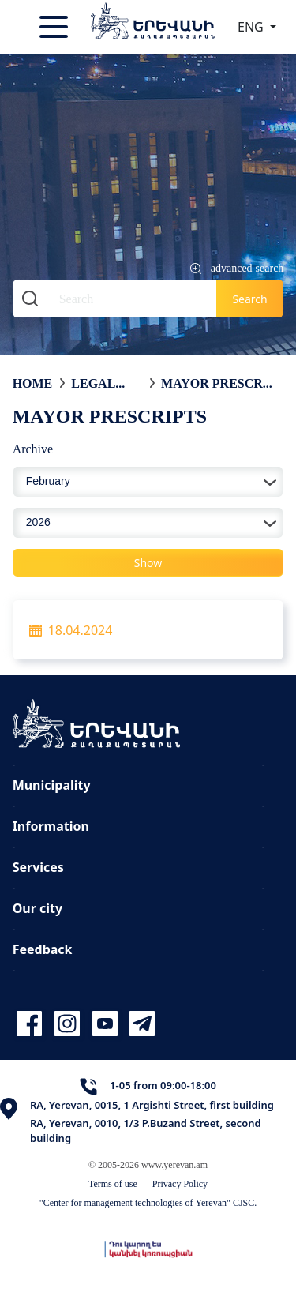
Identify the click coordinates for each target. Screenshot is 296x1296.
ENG (252, 27)
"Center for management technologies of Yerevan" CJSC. (148, 1202)
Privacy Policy (180, 1183)
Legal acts (93, 383)
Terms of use (112, 1183)
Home (33, 383)
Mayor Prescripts (218, 383)
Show (148, 562)
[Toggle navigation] (55, 27)
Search (249, 298)
